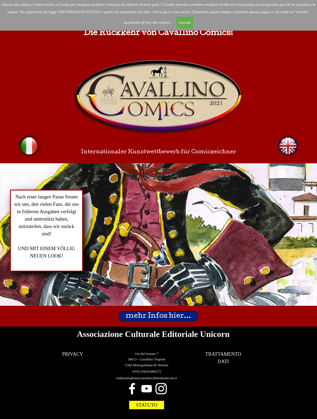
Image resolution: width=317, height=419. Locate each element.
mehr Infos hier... (158, 316)
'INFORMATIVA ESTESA (79, 12)
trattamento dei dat (134, 12)
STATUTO (146, 405)
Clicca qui (160, 12)
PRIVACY (72, 354)
